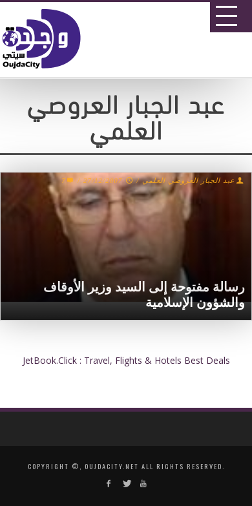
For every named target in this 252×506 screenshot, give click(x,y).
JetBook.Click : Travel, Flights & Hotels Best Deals (126, 360)
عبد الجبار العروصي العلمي (188, 180)
